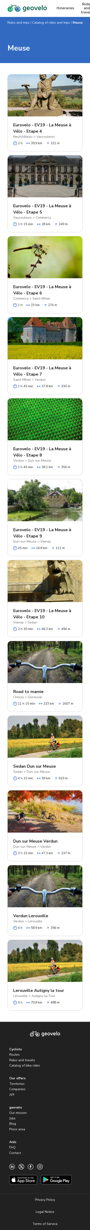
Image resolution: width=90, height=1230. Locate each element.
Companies (17, 1089)
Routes (14, 1054)
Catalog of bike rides (24, 1065)
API (11, 1094)
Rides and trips (18, 22)
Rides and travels (22, 1060)
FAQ (12, 1147)
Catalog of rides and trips (51, 22)
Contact (15, 1153)
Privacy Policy (45, 1200)
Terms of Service (45, 1224)
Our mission (18, 1113)
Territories (17, 1084)
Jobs (12, 1118)
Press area (17, 1129)
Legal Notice (45, 1212)
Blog (12, 1123)
